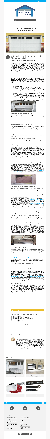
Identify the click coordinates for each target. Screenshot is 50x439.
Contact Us (39, 402)
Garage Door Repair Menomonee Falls (15, 375)
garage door (24, 60)
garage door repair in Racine (36, 199)
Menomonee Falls (17, 60)
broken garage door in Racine (36, 203)
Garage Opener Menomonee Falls (12, 420)
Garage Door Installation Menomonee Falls (35, 375)
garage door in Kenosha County (21, 257)
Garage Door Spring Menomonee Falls (35, 395)
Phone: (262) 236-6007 (24, 417)
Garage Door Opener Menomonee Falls (15, 395)
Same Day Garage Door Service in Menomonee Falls (28, 1)
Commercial (9, 428)
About (22, 420)
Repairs (28, 60)
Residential (9, 426)
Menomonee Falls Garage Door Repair (28, 436)
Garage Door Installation (11, 417)
